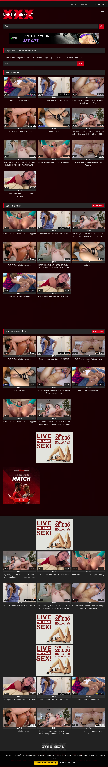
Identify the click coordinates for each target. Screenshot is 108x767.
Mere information (67, 762)
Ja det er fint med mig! (46, 762)
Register (101, 4)
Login (93, 4)
